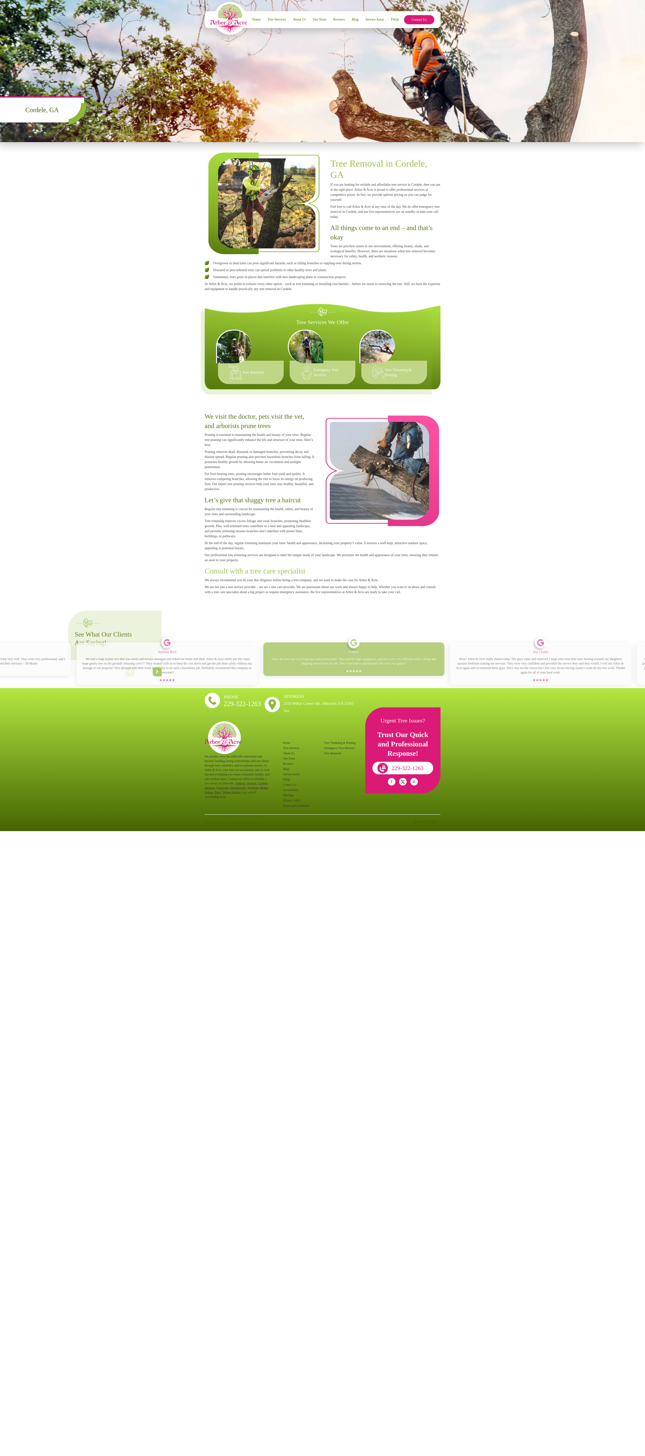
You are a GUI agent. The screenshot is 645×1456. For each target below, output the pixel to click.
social (391, 781)
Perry (218, 792)
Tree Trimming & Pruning (340, 742)
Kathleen (253, 787)
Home (256, 19)
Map (286, 710)
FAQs (395, 19)
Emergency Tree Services (339, 748)
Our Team (319, 19)
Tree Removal (253, 372)
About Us (299, 19)
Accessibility (291, 789)
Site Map (288, 795)
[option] (254, 357)
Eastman (210, 787)
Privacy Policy (292, 800)
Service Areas (374, 19)
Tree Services (277, 19)
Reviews (339, 19)
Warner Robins (231, 792)
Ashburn (240, 783)
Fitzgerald (222, 787)
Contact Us (419, 20)
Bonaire (252, 783)
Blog (355, 19)
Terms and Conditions (296, 805)
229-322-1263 (242, 704)
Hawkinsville (238, 787)
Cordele (263, 783)
